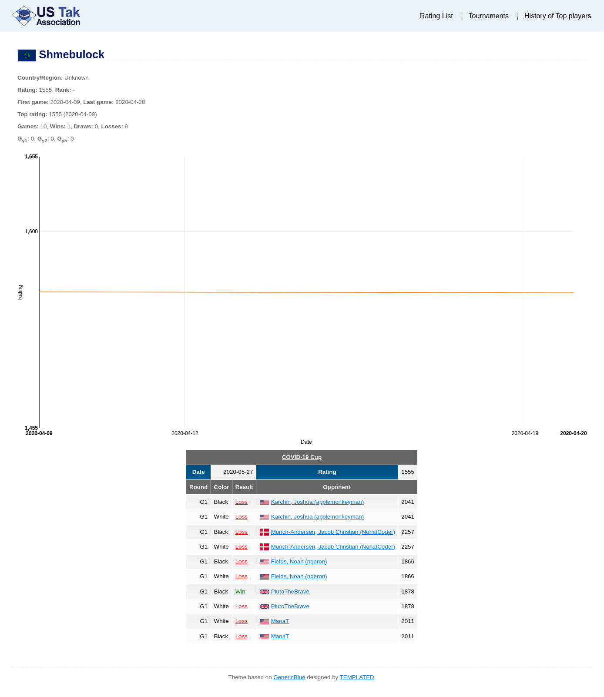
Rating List (436, 16)
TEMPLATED (357, 677)
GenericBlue (289, 677)
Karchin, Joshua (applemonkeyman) (317, 502)
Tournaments (489, 16)
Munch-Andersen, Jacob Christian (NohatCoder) (333, 532)
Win (240, 591)
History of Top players (557, 16)
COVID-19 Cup (302, 457)
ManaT (280, 621)
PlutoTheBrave (290, 591)
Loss (241, 502)
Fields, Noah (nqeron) (299, 561)
